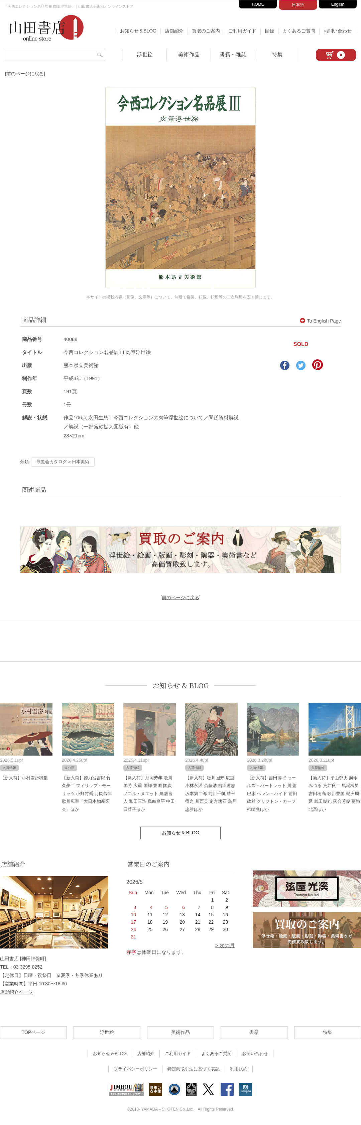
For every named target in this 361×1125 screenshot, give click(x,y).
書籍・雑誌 (233, 54)
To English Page (320, 321)
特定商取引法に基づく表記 (193, 1068)
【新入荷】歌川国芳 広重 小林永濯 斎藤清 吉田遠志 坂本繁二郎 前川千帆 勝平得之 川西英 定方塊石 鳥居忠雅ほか (211, 793)
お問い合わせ (338, 30)
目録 (269, 30)
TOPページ (33, 1032)
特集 (277, 54)
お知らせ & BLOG (180, 685)
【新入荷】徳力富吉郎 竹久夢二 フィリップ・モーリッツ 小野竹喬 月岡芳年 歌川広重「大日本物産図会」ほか (87, 793)
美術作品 (189, 54)
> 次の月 (225, 945)
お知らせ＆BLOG (138, 30)
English (337, 4)
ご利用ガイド (242, 30)
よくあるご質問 (298, 30)
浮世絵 (145, 54)
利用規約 (238, 1068)
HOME (258, 4)
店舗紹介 (174, 30)
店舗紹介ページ (16, 992)
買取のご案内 (206, 30)
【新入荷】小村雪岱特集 (24, 777)
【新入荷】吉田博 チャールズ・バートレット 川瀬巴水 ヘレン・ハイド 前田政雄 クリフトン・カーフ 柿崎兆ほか (272, 793)
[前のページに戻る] (25, 73)
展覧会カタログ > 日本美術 (62, 461)
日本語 (298, 4)
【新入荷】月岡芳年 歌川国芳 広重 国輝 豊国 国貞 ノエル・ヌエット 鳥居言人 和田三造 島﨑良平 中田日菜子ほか (149, 793)
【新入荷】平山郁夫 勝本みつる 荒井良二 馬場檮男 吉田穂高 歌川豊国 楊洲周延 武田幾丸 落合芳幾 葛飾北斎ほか (334, 793)
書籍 (254, 1032)
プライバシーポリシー (135, 1068)
